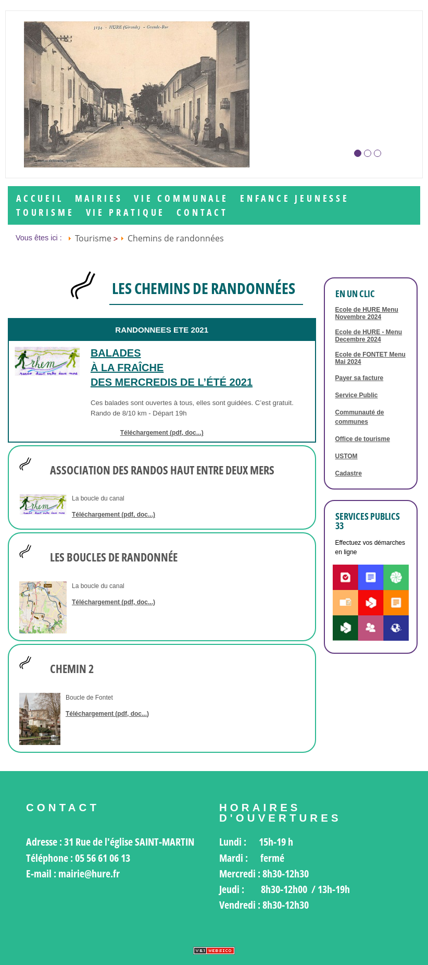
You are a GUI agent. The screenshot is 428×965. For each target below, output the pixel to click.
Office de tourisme (362, 439)
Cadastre (348, 473)
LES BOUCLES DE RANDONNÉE (114, 557)
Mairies (99, 198)
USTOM (346, 456)
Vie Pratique (126, 212)
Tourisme (45, 212)
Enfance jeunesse (295, 198)
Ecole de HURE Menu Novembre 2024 (366, 313)
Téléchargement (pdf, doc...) (162, 432)
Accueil (40, 198)
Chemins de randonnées (176, 238)
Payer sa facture (359, 378)
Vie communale (181, 198)
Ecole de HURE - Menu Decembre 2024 (368, 335)
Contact (202, 212)
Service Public (356, 395)
